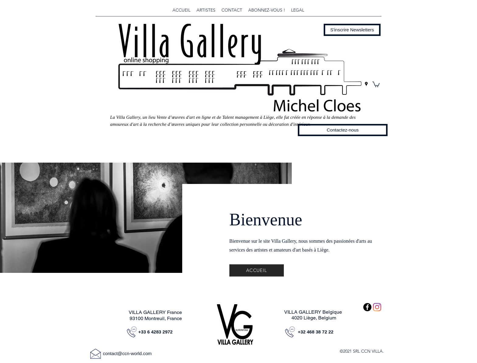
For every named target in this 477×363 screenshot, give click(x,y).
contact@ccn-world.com (127, 353)
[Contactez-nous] (343, 130)
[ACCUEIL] (256, 270)
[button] (352, 30)
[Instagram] (377, 307)
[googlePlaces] (366, 84)
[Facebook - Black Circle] (367, 307)
